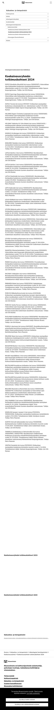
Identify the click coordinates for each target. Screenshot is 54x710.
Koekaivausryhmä (10, 654)
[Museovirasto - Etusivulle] (27, 3)
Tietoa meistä (9, 676)
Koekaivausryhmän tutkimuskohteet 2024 (30, 654)
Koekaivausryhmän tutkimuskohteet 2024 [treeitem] (19, 32)
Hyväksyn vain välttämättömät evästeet (27, 704)
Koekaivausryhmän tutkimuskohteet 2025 (20, 595)
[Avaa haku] (3, 3)
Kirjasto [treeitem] (8, 40)
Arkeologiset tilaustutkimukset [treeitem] (16, 37)
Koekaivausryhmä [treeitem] (12, 27)
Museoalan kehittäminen (13, 686)
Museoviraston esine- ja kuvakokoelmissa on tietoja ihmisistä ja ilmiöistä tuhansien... (26, 638)
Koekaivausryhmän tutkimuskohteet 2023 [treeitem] (19, 34)
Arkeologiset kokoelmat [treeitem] (12, 19)
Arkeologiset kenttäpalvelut (38, 652)
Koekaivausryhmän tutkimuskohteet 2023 (20, 555)
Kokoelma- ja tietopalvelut (16, 10)
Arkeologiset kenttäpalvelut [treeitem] (13, 24)
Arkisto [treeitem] (8, 16)
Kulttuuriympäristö (11, 678)
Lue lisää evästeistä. (33, 693)
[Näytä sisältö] (46, 13)
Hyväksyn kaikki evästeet (27, 699)
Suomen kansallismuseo (13, 683)
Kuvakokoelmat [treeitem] (10, 22)
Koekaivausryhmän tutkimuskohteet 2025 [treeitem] (19, 29)
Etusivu (6, 652)
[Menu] (51, 3)
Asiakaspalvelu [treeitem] (10, 13)
